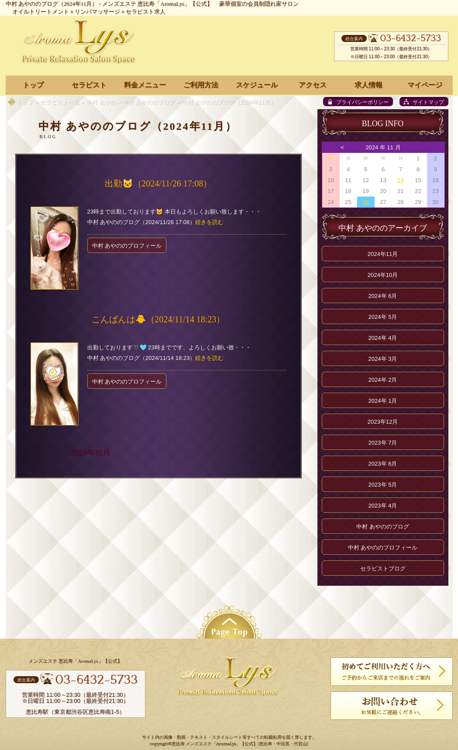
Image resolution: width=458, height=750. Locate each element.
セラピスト (89, 85)
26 (365, 202)
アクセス (313, 85)
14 (400, 180)
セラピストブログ (383, 568)
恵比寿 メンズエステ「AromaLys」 (206, 744)
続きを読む (209, 222)
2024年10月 (90, 452)
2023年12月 (383, 421)
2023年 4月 (382, 505)
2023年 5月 (382, 484)
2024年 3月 (382, 359)
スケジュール (257, 85)
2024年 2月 (382, 380)
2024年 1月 (382, 400)
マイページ (424, 85)
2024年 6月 (382, 296)
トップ (25, 102)
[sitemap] (423, 101)
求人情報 (368, 85)
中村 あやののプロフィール (127, 245)
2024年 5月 (382, 317)
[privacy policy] (358, 101)
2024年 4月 (382, 338)
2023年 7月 (382, 442)
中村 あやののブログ (149, 102)
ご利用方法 (200, 85)
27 (330, 158)
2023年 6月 (382, 463)
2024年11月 (383, 254)
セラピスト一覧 (59, 102)
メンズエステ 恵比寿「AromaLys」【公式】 (157, 3)
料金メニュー (145, 85)
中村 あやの (101, 102)
